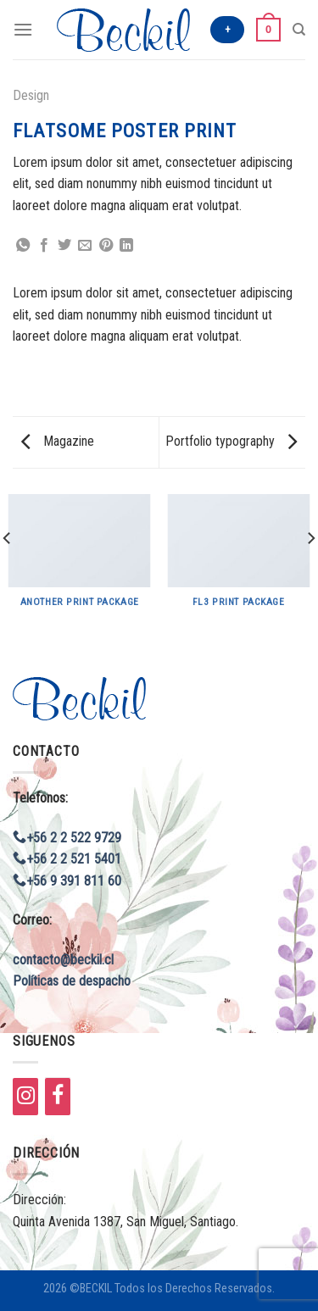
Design (31, 95)
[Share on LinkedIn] (126, 245)
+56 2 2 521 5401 (67, 859)
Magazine (57, 441)
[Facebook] (57, 1096)
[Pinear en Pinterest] (106, 245)
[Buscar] (299, 30)
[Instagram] (25, 1096)
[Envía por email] (85, 245)
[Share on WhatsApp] (23, 245)
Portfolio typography (231, 441)
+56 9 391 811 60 (67, 881)
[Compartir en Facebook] (44, 245)
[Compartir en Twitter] (64, 245)
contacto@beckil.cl (63, 960)
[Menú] (23, 29)
